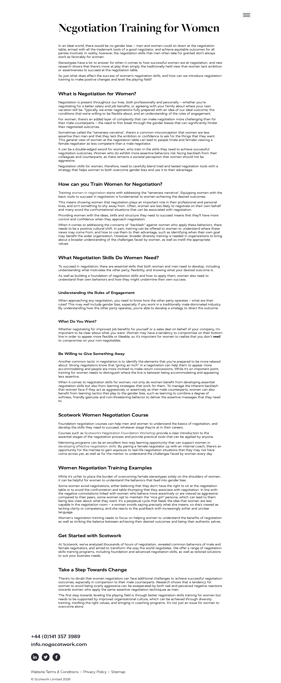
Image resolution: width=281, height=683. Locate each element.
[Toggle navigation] (247, 15)
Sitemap (118, 672)
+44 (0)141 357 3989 (55, 636)
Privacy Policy (95, 672)
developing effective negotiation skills (87, 446)
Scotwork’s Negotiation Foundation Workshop (120, 433)
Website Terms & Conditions (55, 672)
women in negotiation (89, 193)
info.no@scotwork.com (59, 644)
